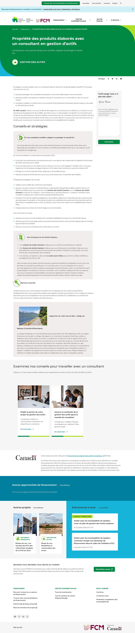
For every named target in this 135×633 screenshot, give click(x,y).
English (114, 3)
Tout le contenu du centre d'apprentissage (65, 597)
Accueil (15, 29)
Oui (102, 102)
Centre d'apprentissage (78, 20)
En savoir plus (26, 429)
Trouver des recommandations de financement (61, 3)
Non (108, 102)
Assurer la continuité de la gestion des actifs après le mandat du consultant (66, 414)
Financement (59, 20)
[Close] (132, 9)
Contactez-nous (102, 596)
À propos (115, 20)
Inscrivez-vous (102, 570)
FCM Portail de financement (25, 604)
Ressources (25, 29)
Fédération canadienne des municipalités (107, 601)
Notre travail (99, 20)
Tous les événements (63, 592)
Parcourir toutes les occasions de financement (25, 593)
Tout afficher (65, 485)
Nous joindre (96, 3)
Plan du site (17, 627)
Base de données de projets (25, 608)
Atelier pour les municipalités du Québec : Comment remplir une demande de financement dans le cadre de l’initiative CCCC (94, 540)
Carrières (107, 3)
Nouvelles (86, 3)
